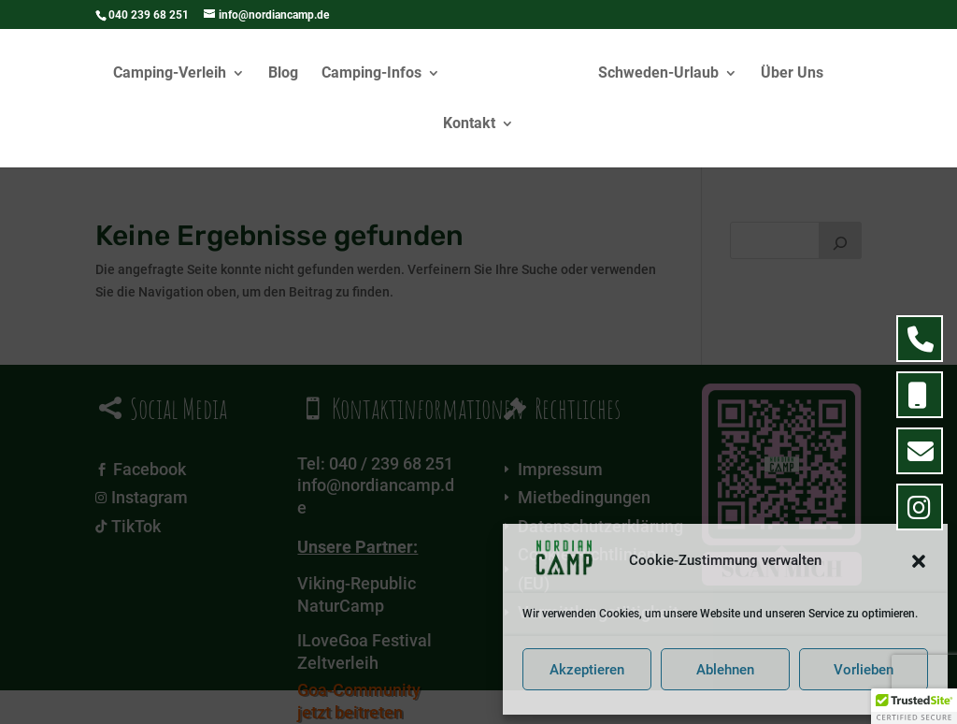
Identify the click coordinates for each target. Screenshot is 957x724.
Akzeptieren (587, 669)
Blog (283, 73)
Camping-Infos (371, 73)
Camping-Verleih (169, 73)
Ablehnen (725, 669)
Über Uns (792, 73)
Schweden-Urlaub (658, 73)
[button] (918, 561)
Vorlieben (863, 669)
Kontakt (469, 124)
